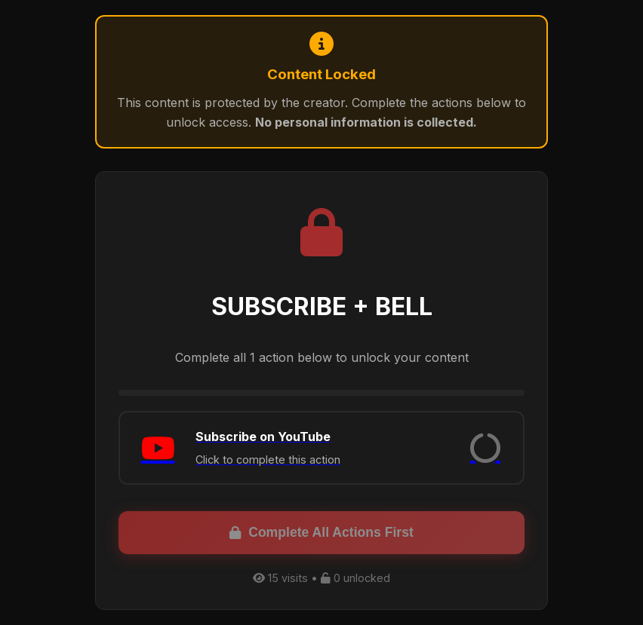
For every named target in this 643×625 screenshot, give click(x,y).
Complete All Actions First (321, 532)
